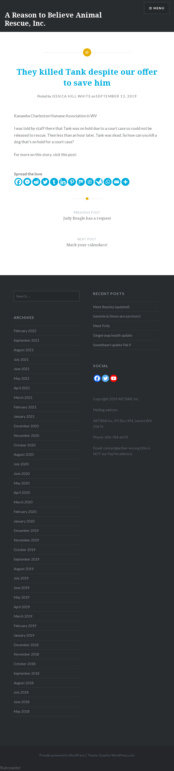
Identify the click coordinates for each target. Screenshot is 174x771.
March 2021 (23, 397)
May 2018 (21, 711)
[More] (125, 182)
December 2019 (26, 530)
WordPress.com (122, 755)
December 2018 (26, 645)
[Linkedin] (63, 182)
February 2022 (25, 331)
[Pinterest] (72, 182)
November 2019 (26, 540)
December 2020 (26, 426)
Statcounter (10, 767)
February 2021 (25, 407)
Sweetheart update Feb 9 (112, 345)
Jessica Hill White (71, 96)
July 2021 (21, 359)
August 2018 (24, 683)
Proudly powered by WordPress (62, 755)
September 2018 (26, 673)
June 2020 (21, 473)
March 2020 (23, 502)
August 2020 (24, 454)
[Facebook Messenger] (27, 182)
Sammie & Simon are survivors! (117, 316)
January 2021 (24, 416)
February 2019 (25, 626)
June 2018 (21, 702)
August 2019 (24, 569)
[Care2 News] (99, 182)
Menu (158, 8)
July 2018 (21, 692)
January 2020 (24, 521)
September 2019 (26, 559)
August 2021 (24, 350)
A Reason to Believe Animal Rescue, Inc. (53, 19)
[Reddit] (36, 182)
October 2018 (24, 664)
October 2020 (24, 445)
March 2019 (23, 616)
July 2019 (21, 578)
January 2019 (24, 635)
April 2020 (22, 492)
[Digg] (90, 182)
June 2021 (21, 369)
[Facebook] (18, 182)
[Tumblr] (54, 182)
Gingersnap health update (112, 335)
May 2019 (21, 597)
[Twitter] (45, 182)
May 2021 (21, 378)
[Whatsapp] (108, 182)
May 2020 (21, 483)
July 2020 (21, 464)
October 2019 (24, 550)
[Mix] (81, 182)
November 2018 (26, 654)
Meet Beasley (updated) (111, 307)
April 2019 (22, 607)
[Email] (116, 182)
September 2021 (26, 340)
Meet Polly (101, 326)
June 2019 (21, 588)
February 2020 (25, 512)
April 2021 (22, 388)
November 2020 (26, 435)
